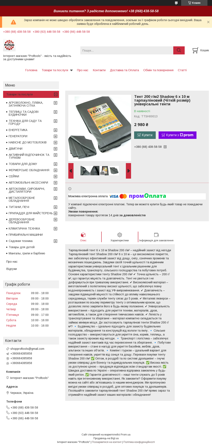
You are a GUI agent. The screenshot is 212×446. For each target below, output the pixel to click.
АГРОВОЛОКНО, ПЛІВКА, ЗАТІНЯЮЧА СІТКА (26, 104)
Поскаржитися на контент (107, 442)
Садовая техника (21, 241)
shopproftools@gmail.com (27, 348)
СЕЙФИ (14, 176)
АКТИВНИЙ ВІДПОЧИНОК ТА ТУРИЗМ (29, 156)
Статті (182, 70)
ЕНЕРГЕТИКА (18, 130)
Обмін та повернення (158, 70)
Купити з (179, 135)
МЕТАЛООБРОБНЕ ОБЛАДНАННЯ (22, 199)
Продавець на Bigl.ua (106, 438)
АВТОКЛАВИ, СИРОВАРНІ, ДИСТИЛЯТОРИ (27, 190)
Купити (147, 135)
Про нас (82, 70)
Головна (31, 70)
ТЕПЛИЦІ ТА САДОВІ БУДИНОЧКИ (24, 113)
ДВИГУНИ (15, 148)
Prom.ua (125, 434)
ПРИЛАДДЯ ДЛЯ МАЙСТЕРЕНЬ (31, 213)
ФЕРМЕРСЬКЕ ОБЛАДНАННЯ (29, 170)
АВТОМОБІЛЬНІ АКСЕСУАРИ (28, 182)
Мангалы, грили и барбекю (27, 253)
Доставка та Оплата (124, 70)
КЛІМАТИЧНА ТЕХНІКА (24, 228)
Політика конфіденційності (139, 442)
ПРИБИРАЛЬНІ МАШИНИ (26, 234)
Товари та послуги (55, 70)
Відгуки (11, 268)
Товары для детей (22, 247)
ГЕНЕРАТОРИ (18, 136)
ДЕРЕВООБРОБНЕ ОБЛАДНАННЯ (22, 221)
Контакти (99, 70)
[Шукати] (179, 50)
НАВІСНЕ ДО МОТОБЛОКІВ (28, 142)
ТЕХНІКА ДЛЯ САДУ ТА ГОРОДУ (25, 122)
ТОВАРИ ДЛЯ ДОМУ (23, 164)
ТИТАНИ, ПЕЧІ (19, 207)
